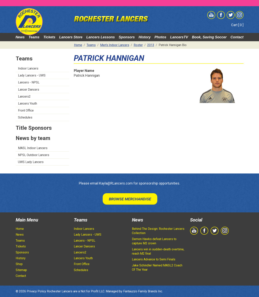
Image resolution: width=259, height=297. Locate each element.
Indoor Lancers (28, 68)
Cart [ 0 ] (237, 25)
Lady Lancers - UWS (32, 75)
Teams (33, 37)
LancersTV (179, 37)
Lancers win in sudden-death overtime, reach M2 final (158, 251)
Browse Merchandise (130, 199)
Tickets (49, 37)
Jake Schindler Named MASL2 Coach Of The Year (157, 267)
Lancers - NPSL (29, 82)
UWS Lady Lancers (31, 162)
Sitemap (21, 270)
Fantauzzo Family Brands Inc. (143, 291)
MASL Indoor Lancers (32, 148)
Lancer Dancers (28, 89)
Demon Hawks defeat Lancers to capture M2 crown (154, 241)
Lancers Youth (27, 103)
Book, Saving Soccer (209, 37)
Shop (19, 264)
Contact (237, 37)
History (145, 37)
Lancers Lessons (100, 37)
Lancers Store (70, 37)
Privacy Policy (36, 291)
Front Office (26, 110)
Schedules (25, 117)
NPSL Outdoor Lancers (33, 155)
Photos (160, 37)
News (20, 37)
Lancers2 (24, 96)
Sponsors (127, 37)
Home (20, 229)
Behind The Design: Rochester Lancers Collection (158, 231)
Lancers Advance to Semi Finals (153, 259)
